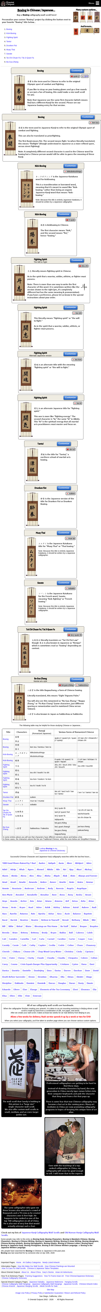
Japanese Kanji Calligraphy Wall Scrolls (41, 1232)
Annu (62, 894)
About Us (25, 1272)
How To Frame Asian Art (54, 1276)
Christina (69, 951)
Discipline (7, 983)
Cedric (61, 945)
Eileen (17, 989)
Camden (13, 939)
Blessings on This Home (46, 926)
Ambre (43, 882)
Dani (92, 964)
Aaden (42, 863)
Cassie (16, 945)
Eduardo (6, 989)
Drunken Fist (11, 45)
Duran (72, 983)
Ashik (47, 907)
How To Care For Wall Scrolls (14, 1268)
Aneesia (60, 888)
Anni (54, 894)
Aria (32, 901)
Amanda (33, 882)
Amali (13, 882)
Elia (94, 989)
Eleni (75, 989)
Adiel (4, 869)
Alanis (5, 875)
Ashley (56, 907)
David (96, 970)
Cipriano (89, 951)
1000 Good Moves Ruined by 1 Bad (19, 863)
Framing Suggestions (33, 1276)
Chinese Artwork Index (88, 1284)
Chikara (16, 951)
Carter (72, 939)
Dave (87, 970)
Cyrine (75, 964)
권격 (86, 76)
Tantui (8, 41)
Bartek (14, 920)
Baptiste (88, 913)
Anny (70, 894)
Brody (44, 932)
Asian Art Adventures (63, 1272)
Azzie (67, 913)
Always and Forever (87, 875)
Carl (34, 939)
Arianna (58, 901)
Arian (39, 901)
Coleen (84, 958)
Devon (32, 976)
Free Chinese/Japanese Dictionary (79, 1276)
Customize (77, 70)
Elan (25, 989)
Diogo (89, 976)
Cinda (79, 951)
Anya (4, 901)
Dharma (53, 976)
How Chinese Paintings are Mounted (60, 1266)
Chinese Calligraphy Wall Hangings (16, 1284)
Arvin (13, 907)
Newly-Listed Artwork (51, 1262)
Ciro (4, 958)
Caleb (90, 932)
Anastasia (16, 888)
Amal (4, 882)
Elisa (4, 995)
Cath (24, 945)
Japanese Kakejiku (37, 1282)
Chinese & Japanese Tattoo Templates (43, 1268)
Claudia (50, 958)
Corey (5, 964)
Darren (67, 970)
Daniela (15, 970)
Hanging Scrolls (71, 1282)
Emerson (37, 995)
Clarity (31, 958)
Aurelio (13, 913)
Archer (24, 901)
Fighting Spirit (12, 37)
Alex (31, 875)
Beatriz (34, 920)
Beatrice (24, 920)
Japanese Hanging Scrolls (27, 1286)
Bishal (19, 926)
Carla (41, 939)
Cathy (32, 945)
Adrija (13, 869)
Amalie (22, 882)
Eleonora (85, 989)
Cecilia (52, 945)
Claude (40, 958)
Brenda (5, 932)
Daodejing (39, 970)
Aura (4, 913)
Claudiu (61, 958)
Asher (39, 907)
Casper (81, 939)
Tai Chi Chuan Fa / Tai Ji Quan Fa (20, 58)
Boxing (9, 29)
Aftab (22, 869)
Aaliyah (51, 863)
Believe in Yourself (50, 920)
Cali (4, 939)
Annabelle (32, 894)
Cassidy (5, 945)
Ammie (5, 888)
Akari (79, 869)
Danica (5, 970)
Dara (49, 970)
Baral (4, 920)
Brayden (94, 926)
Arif (67, 901)
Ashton (66, 907)
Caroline (62, 939)
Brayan (83, 926)
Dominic (30, 983)
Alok (65, 875)
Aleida (14, 875)
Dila (62, 976)
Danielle (27, 970)
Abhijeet (79, 863)
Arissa (75, 901)
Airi (64, 869)
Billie (11, 926)
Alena (23, 875)
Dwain (90, 983)
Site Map (50, 1290)
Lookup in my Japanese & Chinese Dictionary (52, 849)
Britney (24, 932)
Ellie (20, 995)
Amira (80, 882)
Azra (59, 913)
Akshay (88, 869)
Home (18, 1262)
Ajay (71, 869)
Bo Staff (64, 926)
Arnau (5, 907)
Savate (9, 54)
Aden (89, 863)
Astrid (76, 907)
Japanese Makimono (54, 1282)
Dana (84, 964)
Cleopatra (73, 958)
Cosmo (14, 964)
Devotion (42, 976)
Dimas (71, 976)
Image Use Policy (23, 1293)
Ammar (89, 882)
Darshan (78, 970)
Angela (70, 888)
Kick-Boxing (11, 33)
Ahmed (40, 869)
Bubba (63, 932)
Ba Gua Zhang (12, 62)
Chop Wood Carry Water (49, 951)
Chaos (80, 945)
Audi (94, 907)
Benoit (65, 920)
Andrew (41, 888)
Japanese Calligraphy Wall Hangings (47, 1284)
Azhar (51, 913)
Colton (94, 958)
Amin (71, 882)
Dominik (41, 983)
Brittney (35, 932)
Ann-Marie (7, 894)
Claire (12, 958)
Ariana (48, 901)
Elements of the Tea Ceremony (55, 989)
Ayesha (41, 913)
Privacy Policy (37, 1293)
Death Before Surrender (13, 976)
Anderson (29, 888)
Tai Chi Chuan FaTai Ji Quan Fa (7, 813)
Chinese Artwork (8, 1286)
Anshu (79, 894)
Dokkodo (19, 983)
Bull (71, 932)
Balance (77, 913)
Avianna (24, 913)
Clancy (21, 958)
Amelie (62, 882)
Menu (94, 3)
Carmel (50, 939)
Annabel (20, 894)
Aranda (13, 901)
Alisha (47, 875)
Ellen (12, 995)
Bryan (53, 932)
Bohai (74, 926)
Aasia (61, 863)
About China (36, 1272)
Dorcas (52, 983)
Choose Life (29, 951)
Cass (90, 939)
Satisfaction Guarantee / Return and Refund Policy (65, 1293)
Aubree (85, 907)
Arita (83, 901)
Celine (71, 945)
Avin (33, 913)
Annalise (44, 894)
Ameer (53, 882)
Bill (3, 926)
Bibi (93, 920)
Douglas (62, 983)
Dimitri (80, 976)
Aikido (50, 869)
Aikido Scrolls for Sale (48, 1286)
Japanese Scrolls (71, 1284)
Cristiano (64, 964)
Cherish (6, 951)
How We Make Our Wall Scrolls (30, 1266)
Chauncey (90, 945)
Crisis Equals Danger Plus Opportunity (39, 964)
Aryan (22, 907)
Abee (69, 863)
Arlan (91, 901)
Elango (33, 989)
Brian (15, 932)
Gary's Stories (48, 1272)
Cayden (42, 945)
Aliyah (57, 875)
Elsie (27, 995)
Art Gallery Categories (32, 1262)
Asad (30, 907)
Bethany (76, 920)
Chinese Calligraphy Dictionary (14, 1278)
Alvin (72, 875)
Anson (88, 894)
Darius (58, 970)
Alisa (39, 875)
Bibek (86, 920)
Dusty (81, 983)
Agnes (31, 869)
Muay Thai (10, 50)
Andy (50, 888)
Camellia (24, 939)
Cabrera (80, 932)
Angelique (82, 888)
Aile (58, 869)
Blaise (28, 926)
